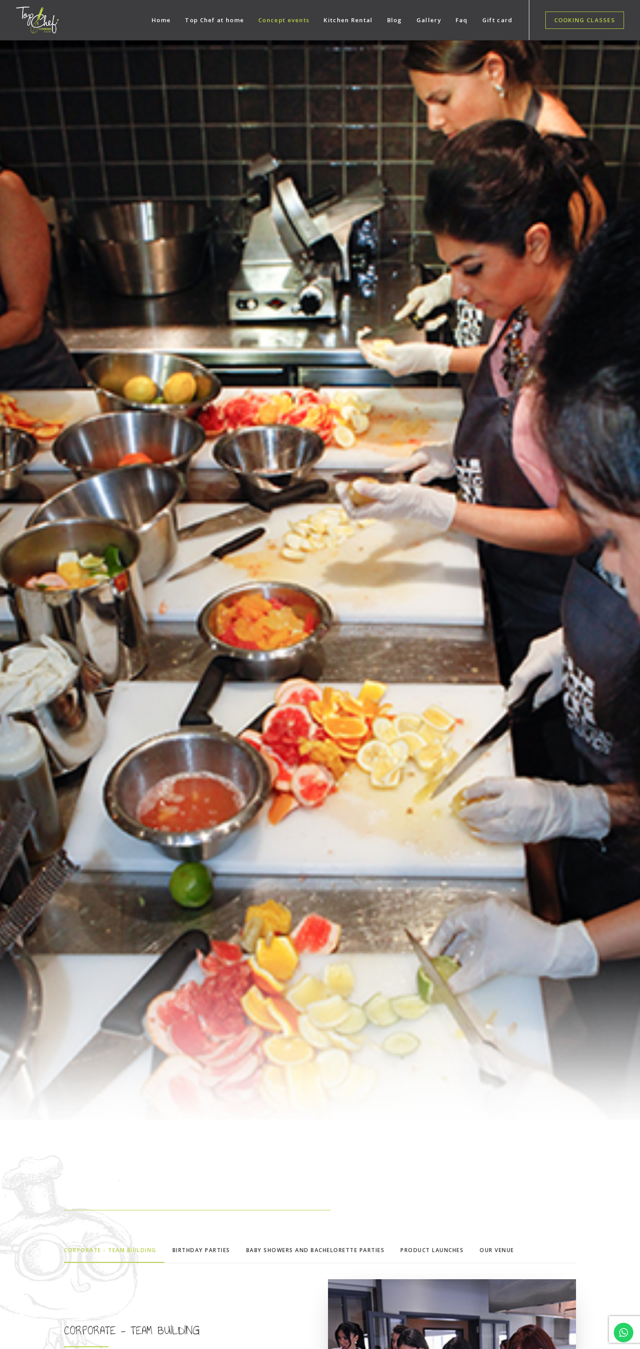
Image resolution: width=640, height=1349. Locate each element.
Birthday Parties (203, 1181)
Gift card (497, 20)
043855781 (73, 1181)
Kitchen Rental (348, 20)
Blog (394, 20)
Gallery (428, 20)
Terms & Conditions (577, 1327)
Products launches (206, 1165)
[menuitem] (161, 20)
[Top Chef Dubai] (37, 20)
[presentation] (543, 1249)
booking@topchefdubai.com (89, 1200)
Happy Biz (241, 1327)
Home (161, 20)
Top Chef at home (214, 20)
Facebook (342, 1133)
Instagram (342, 1117)
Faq (462, 20)
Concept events (283, 20)
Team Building (200, 1149)
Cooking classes (203, 1117)
